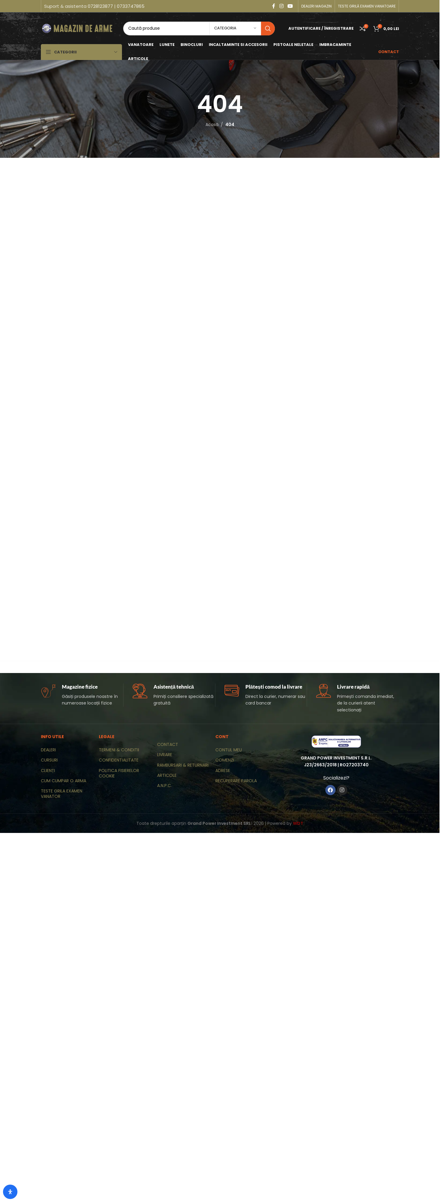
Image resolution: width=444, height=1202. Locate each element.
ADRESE (222, 771)
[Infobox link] (82, 695)
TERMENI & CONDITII (119, 750)
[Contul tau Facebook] (273, 6)
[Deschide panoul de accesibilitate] (10, 1192)
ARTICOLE (167, 775)
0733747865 (130, 6)
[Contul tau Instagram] (281, 6)
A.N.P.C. (164, 786)
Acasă (211, 125)
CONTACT (167, 744)
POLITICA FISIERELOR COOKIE (119, 773)
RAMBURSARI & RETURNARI (182, 765)
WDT (298, 823)
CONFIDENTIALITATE (118, 760)
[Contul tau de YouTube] (290, 6)
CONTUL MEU (228, 750)
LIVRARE (164, 755)
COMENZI (224, 760)
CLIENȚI (48, 771)
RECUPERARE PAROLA (236, 781)
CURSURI (49, 760)
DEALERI (48, 750)
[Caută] (199, 28)
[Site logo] (77, 28)
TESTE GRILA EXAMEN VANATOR (61, 793)
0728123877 (100, 6)
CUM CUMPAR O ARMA (63, 781)
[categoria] (235, 28)
